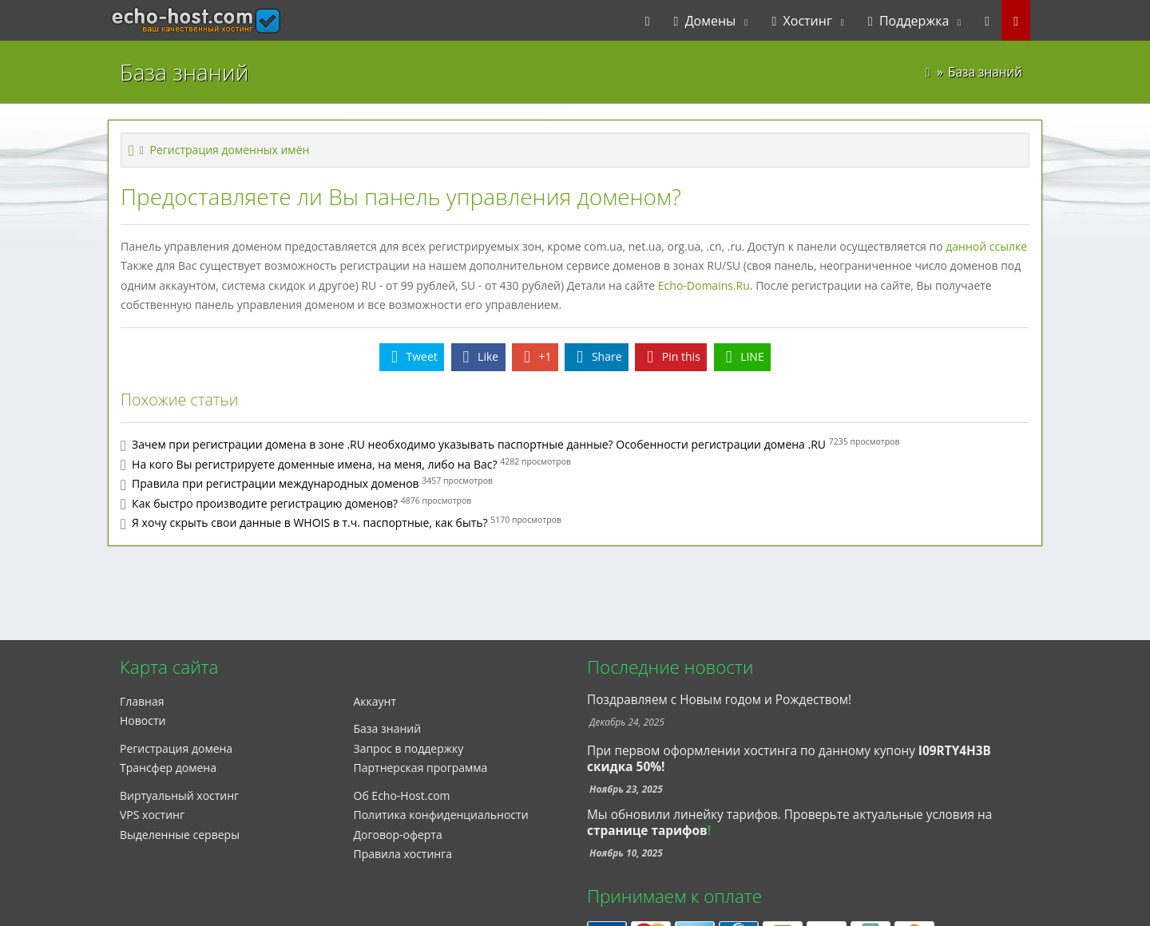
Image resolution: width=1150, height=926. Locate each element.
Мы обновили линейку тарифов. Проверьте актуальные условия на (789, 814)
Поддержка (909, 21)
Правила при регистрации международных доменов (275, 483)
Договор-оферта (398, 834)
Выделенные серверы (180, 834)
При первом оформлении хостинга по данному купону (789, 758)
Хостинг (801, 21)
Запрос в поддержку (409, 748)
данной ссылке (986, 246)
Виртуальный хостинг (179, 795)
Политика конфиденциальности (441, 814)
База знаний (388, 728)
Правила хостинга (403, 853)
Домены (705, 21)
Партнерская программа (421, 767)
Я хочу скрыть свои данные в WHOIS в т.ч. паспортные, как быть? (309, 522)
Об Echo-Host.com (402, 795)
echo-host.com (164, 21)
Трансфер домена (168, 767)
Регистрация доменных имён (230, 149)
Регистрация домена (176, 748)
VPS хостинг (152, 814)
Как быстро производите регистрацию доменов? (265, 503)
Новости (142, 720)
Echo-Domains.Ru (704, 285)
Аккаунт (375, 701)
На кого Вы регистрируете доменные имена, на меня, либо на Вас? (315, 464)
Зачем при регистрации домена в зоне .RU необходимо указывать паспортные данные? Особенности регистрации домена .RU (479, 444)
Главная (142, 701)
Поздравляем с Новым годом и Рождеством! (719, 699)
